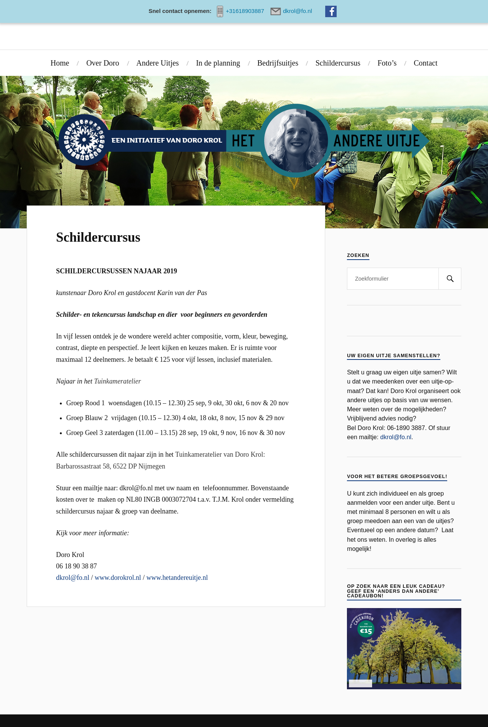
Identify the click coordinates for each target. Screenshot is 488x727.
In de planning (218, 63)
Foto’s (386, 63)
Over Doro (102, 63)
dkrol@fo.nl (72, 577)
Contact (425, 63)
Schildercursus (337, 63)
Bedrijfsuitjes (278, 63)
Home (60, 63)
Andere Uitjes (157, 63)
